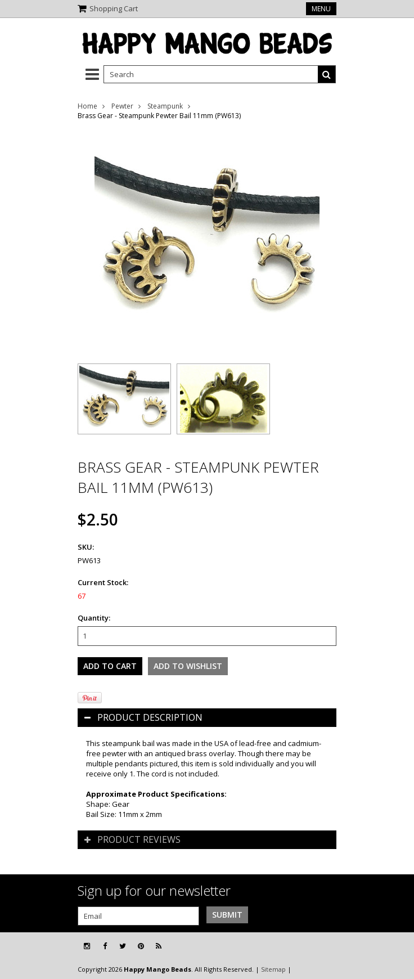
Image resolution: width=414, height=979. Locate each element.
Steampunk (165, 106)
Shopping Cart (113, 8)
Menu (321, 9)
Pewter (122, 106)
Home (87, 106)
